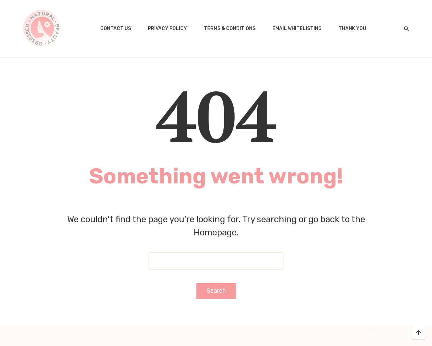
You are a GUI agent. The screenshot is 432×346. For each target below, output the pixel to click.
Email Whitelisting (297, 28)
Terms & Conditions (229, 28)
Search (216, 290)
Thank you (352, 28)
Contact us (115, 28)
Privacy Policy (167, 28)
